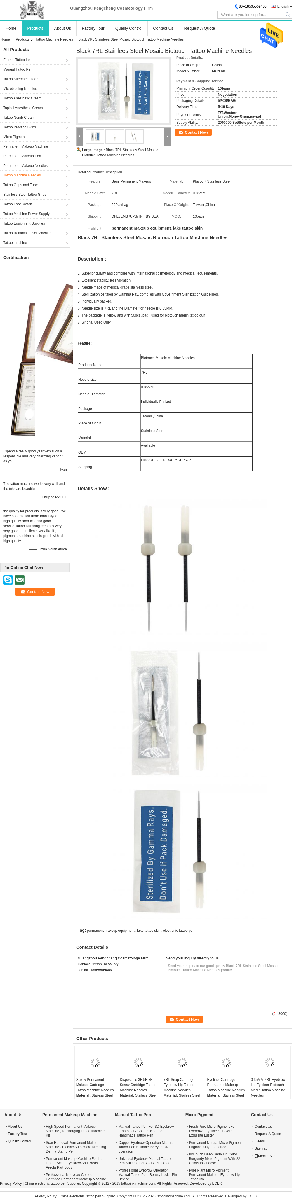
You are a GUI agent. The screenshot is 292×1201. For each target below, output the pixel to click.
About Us (62, 28)
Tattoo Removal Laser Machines (28, 233)
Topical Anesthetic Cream (23, 108)
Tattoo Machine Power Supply (26, 214)
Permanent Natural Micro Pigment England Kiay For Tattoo (215, 1145)
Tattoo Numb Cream (18, 118)
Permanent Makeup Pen (22, 156)
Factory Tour (93, 28)
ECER (217, 1183)
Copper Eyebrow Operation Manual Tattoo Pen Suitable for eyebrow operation (146, 1147)
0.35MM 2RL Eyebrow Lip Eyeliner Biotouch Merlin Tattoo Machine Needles (268, 1087)
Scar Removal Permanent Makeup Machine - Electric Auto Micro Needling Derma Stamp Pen (76, 1147)
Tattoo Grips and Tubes (21, 185)
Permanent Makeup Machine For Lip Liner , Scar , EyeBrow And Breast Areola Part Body (74, 1163)
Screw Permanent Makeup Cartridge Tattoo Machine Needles (95, 1085)
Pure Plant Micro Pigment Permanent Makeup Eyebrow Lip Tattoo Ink (214, 1174)
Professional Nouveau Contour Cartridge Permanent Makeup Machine (76, 1177)
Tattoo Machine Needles (54, 39)
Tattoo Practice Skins (19, 127)
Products (35, 28)
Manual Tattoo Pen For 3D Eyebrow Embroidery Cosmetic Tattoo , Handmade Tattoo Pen (146, 1131)
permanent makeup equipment (111, 931)
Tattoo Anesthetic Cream (22, 98)
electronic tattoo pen (178, 931)
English (283, 6)
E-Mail (260, 1141)
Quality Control (128, 28)
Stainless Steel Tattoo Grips (24, 195)
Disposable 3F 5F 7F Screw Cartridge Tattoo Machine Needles (137, 1085)
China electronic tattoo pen (45, 1183)
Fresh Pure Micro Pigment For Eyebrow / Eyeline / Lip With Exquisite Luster (212, 1131)
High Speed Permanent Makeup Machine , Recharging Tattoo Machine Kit (75, 1131)
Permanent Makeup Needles (25, 166)
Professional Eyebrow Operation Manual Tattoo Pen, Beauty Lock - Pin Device (148, 1174)
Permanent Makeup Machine (25, 146)
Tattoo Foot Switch (17, 204)
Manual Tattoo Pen (17, 69)
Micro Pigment (14, 137)
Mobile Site (265, 1156)
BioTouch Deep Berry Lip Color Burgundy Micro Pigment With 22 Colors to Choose (214, 1158)
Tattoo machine (15, 243)
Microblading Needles (20, 89)
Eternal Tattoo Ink (16, 60)
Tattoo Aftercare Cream (21, 79)
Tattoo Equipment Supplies (24, 223)
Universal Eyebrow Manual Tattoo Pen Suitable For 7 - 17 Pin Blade (145, 1161)
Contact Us (163, 28)
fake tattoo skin (149, 931)
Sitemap (261, 1148)
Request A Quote (199, 28)
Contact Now (196, 132)
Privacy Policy (11, 1183)
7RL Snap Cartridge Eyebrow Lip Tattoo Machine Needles (179, 1085)
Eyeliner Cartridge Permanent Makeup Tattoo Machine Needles (226, 1085)
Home (11, 28)
